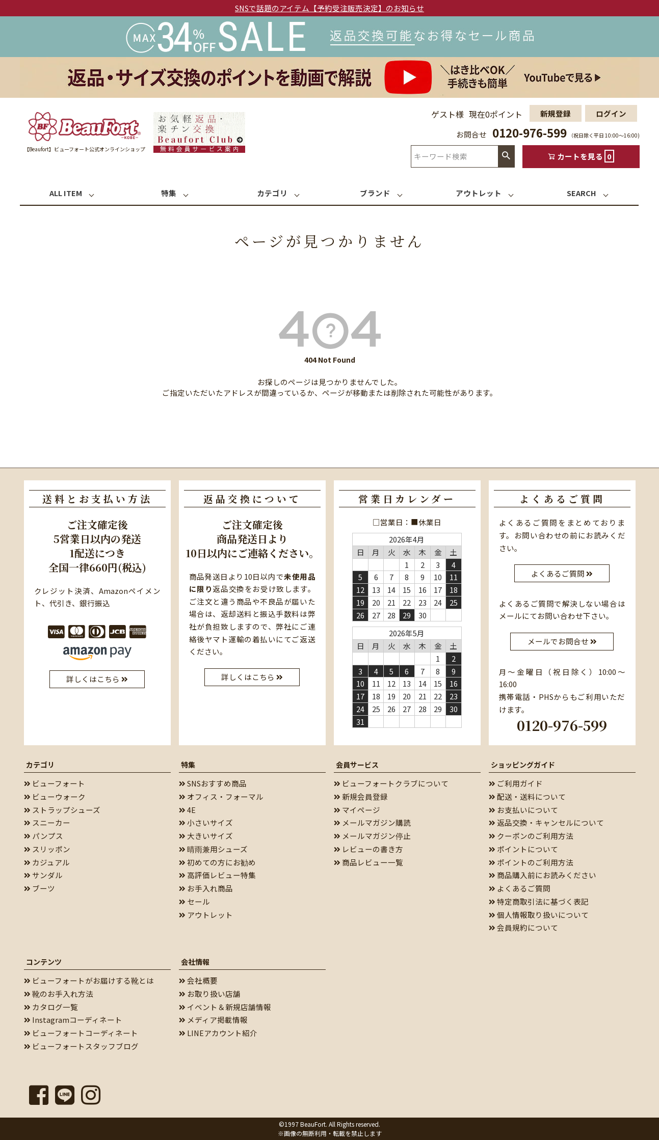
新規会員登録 (361, 796)
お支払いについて (523, 809)
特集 (188, 764)
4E (187, 809)
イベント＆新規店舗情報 (225, 1006)
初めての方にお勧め (217, 862)
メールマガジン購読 (372, 822)
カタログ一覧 (51, 1006)
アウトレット (206, 914)
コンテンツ (44, 962)
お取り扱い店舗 (210, 993)
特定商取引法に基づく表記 (539, 901)
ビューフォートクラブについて (391, 783)
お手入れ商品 (206, 888)
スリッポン (47, 849)
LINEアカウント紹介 (218, 1032)
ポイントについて (523, 849)
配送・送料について (527, 796)
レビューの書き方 (368, 849)
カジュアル (47, 862)
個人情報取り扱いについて (539, 914)
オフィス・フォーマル (221, 796)
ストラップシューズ (62, 809)
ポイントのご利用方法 (531, 862)
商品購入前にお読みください (542, 875)
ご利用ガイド (516, 783)
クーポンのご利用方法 (531, 835)
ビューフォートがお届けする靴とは (89, 980)
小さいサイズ (206, 822)
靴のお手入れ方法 (58, 993)
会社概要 (198, 980)
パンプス (43, 835)
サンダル (43, 875)
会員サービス (357, 764)
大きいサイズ (206, 835)
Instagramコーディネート (73, 1019)
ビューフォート (54, 783)
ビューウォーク (55, 796)
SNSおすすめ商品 (213, 783)
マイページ (357, 809)
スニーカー (47, 822)
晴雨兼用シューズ (213, 849)
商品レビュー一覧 (368, 862)
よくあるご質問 (519, 888)
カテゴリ (40, 764)
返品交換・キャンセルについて (546, 822)
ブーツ (39, 888)
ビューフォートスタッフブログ (81, 1046)
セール (194, 901)
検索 (506, 156)
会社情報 (195, 962)
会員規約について (523, 927)
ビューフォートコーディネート (81, 1032)
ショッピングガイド (523, 764)
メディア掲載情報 (213, 1019)
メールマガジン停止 (372, 835)
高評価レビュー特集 (217, 875)
